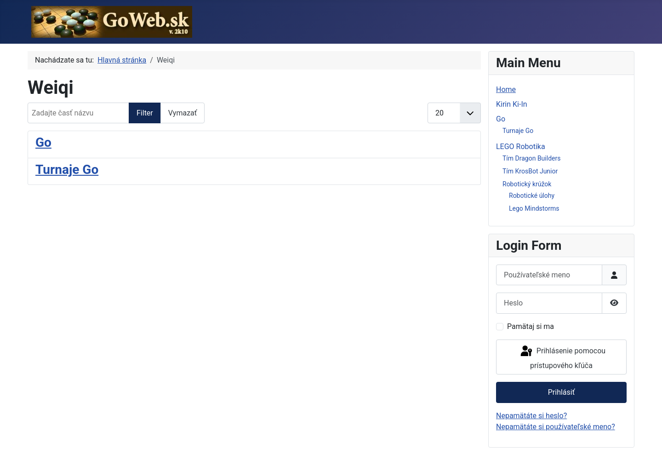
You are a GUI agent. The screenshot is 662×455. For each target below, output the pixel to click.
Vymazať (182, 113)
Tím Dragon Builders (531, 158)
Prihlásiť (561, 392)
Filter (145, 113)
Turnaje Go (66, 169)
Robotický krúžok (526, 184)
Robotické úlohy (531, 195)
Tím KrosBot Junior (530, 171)
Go (43, 142)
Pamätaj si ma (530, 326)
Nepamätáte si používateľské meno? (555, 426)
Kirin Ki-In (511, 104)
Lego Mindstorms (534, 208)
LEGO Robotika (520, 146)
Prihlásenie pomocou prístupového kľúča (562, 357)
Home (506, 89)
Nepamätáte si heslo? (531, 415)
